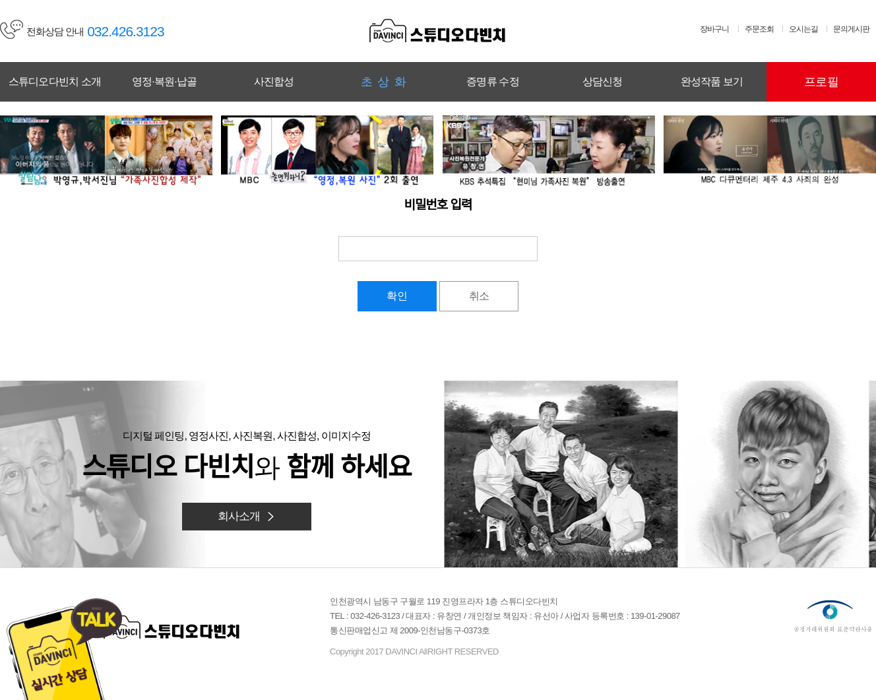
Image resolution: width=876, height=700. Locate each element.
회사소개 (247, 516)
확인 (397, 296)
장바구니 (714, 29)
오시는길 (803, 29)
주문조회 (759, 29)
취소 (479, 296)
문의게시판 (851, 29)
